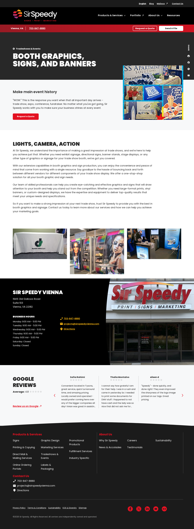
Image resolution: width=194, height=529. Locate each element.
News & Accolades (110, 447)
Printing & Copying (24, 447)
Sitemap (83, 507)
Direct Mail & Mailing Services (22, 456)
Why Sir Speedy (108, 440)
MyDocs (161, 3)
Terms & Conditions (36, 507)
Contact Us (177, 3)
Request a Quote (145, 28)
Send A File (171, 28)
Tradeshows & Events (28, 48)
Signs (16, 440)
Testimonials (135, 447)
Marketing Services (52, 447)
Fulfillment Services (80, 451)
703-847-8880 (37, 28)
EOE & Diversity (70, 507)
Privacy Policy (19, 507)
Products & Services (110, 15)
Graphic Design (50, 440)
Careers (132, 440)
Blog (151, 3)
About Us (154, 15)
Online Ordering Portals (22, 466)
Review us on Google (25, 406)
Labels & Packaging (47, 466)
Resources (173, 15)
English (142, 3)
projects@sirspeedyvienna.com (79, 324)
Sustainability (163, 440)
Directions (67, 329)
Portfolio (135, 15)
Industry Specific (79, 458)
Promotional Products (76, 442)
